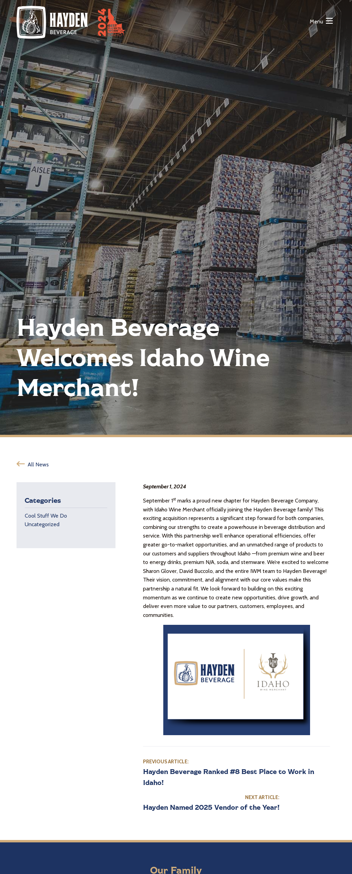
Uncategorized (42, 524)
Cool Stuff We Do (46, 515)
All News (38, 464)
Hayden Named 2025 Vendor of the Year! (211, 807)
